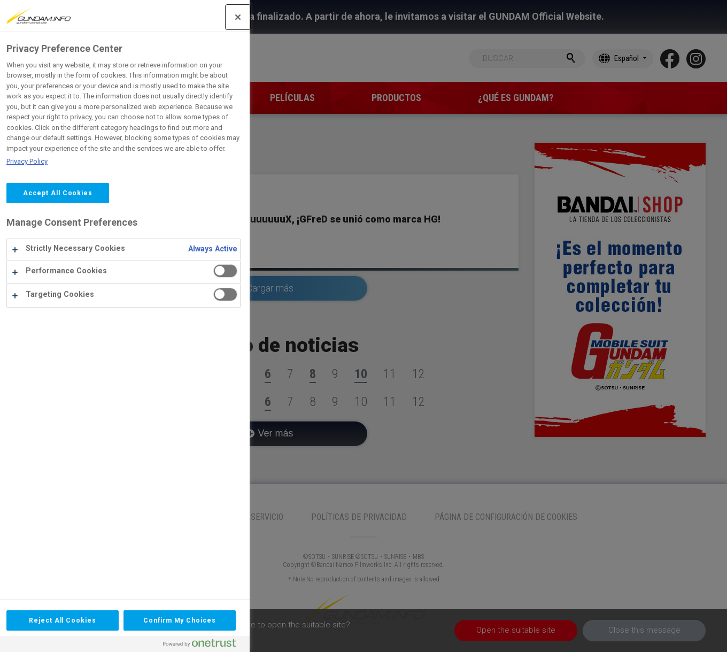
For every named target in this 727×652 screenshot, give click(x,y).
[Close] (131, 17)
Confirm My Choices (72, 620)
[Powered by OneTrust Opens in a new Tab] (96, 645)
